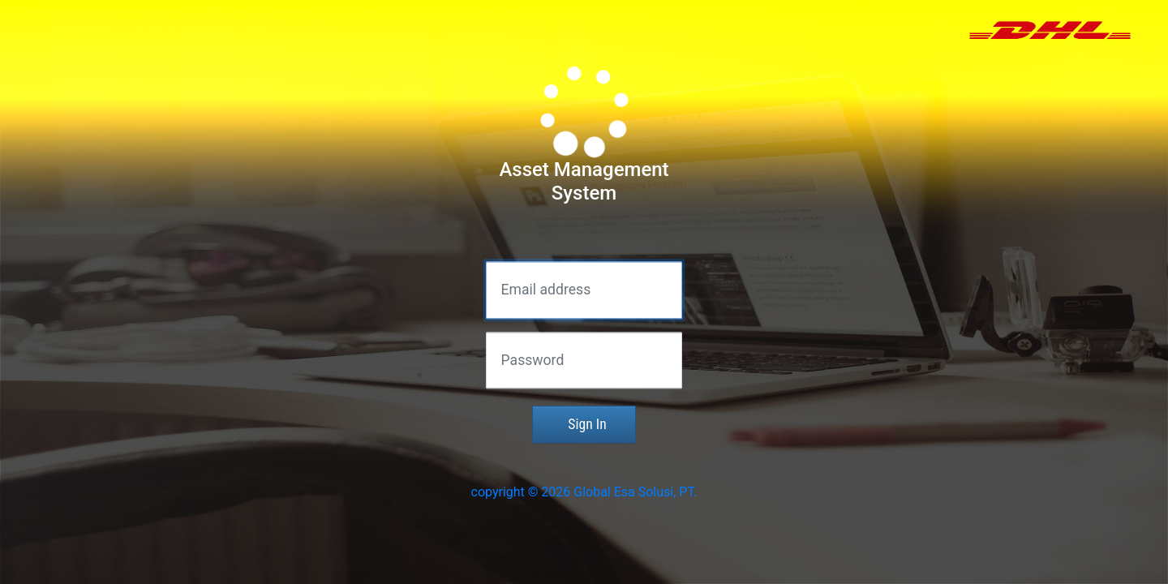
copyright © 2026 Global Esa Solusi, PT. (584, 492)
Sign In (583, 425)
